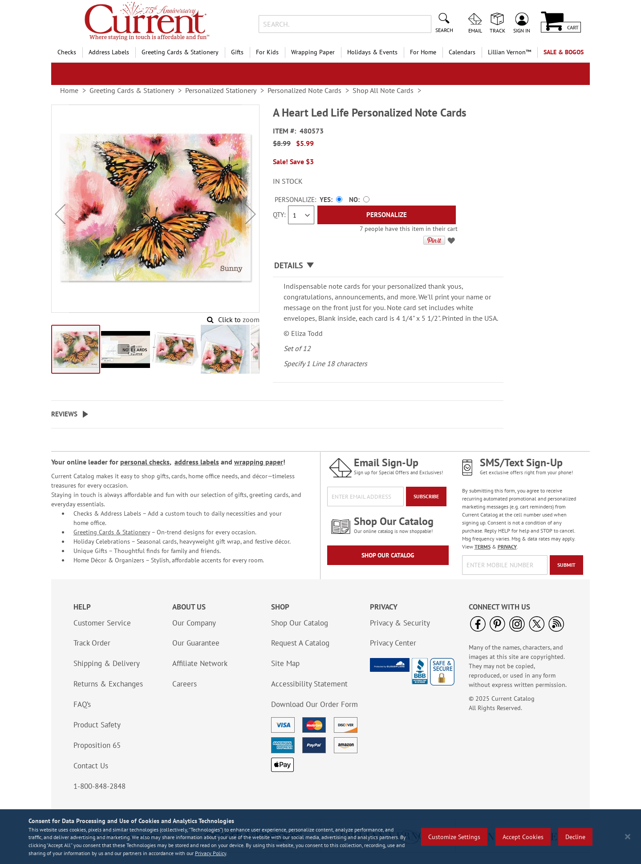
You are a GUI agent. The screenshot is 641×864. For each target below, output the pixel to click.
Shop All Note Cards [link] (383, 90)
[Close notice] (628, 836)
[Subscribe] (426, 496)
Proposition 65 (97, 745)
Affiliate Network (199, 663)
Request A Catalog (300, 643)
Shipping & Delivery (106, 663)
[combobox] (345, 24)
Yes (325, 199)
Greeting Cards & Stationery (111, 532)
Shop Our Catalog (387, 555)
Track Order (91, 643)
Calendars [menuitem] (462, 52)
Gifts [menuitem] (237, 52)
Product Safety (97, 725)
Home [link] (69, 90)
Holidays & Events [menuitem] (372, 52)
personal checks (145, 461)
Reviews (64, 414)
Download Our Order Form (314, 704)
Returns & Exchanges (108, 684)
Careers (184, 684)
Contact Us (90, 766)
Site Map (285, 663)
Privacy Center (393, 643)
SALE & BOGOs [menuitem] (564, 52)
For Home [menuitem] (423, 52)
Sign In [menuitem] (521, 30)
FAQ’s (82, 704)
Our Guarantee (195, 643)
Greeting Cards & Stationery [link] (131, 90)
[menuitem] (509, 52)
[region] (320, 836)
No (353, 199)
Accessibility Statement (309, 684)
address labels (196, 461)
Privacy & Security (400, 623)
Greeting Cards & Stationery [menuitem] (180, 52)
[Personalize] (386, 215)
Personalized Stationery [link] (220, 90)
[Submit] (566, 565)
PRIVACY (507, 546)
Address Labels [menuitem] (109, 52)
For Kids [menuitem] (267, 52)
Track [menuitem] (497, 30)
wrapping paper (258, 461)
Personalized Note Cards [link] (304, 90)
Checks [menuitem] (66, 52)
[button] (60, 214)
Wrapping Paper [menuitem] (313, 52)
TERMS (483, 546)
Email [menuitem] (475, 30)
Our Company (194, 623)
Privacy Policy (210, 853)
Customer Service (102, 623)
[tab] (388, 265)
